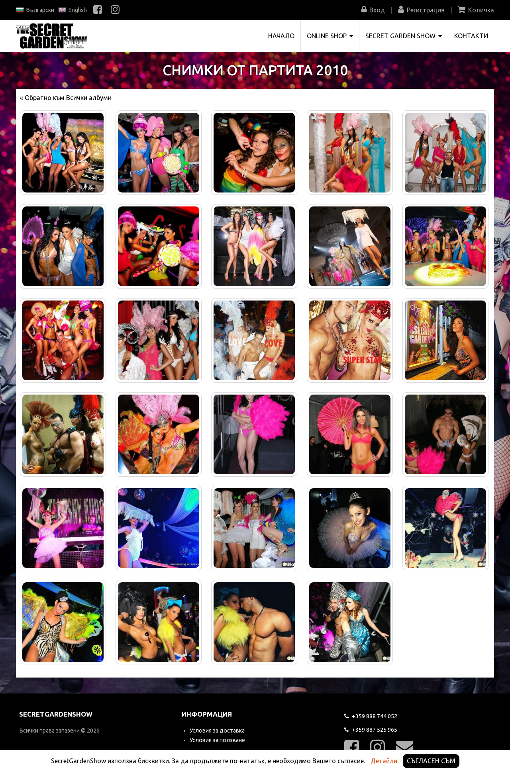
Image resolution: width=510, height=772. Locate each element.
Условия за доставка (217, 730)
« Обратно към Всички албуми (66, 97)
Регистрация (421, 10)
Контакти (471, 35)
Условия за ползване (217, 740)
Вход (373, 10)
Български (35, 10)
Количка (476, 10)
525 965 (370, 730)
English (72, 10)
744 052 (370, 716)
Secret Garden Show (403, 35)
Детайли (384, 760)
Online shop (330, 35)
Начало (281, 35)
